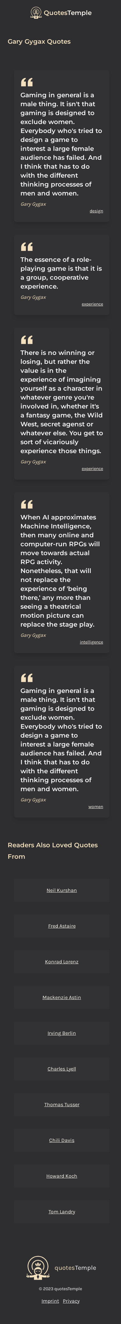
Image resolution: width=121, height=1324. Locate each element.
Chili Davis (61, 1140)
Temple (68, 13)
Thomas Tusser (61, 1104)
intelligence (91, 642)
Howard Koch (61, 1176)
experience (92, 304)
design (96, 211)
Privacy (71, 1301)
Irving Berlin (62, 1033)
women (95, 806)
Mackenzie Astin (61, 997)
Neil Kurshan (62, 890)
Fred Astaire (62, 926)
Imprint (50, 1301)
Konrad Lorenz (62, 962)
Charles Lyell (62, 1069)
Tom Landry (62, 1212)
